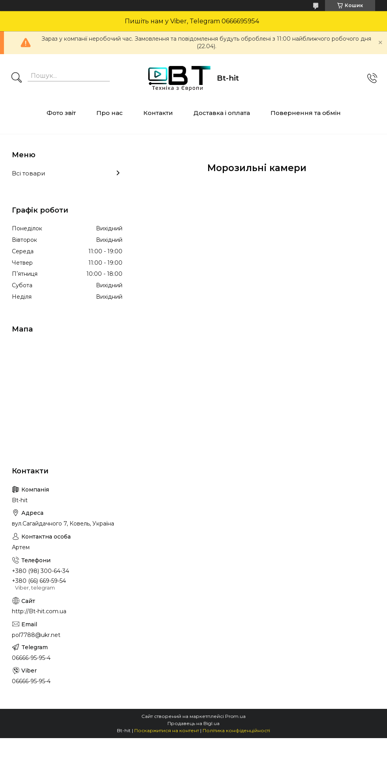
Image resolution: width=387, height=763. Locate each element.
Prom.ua (235, 716)
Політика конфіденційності (236, 730)
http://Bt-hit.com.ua (39, 611)
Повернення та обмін (306, 113)
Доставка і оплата (222, 113)
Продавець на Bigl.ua (193, 723)
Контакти (158, 113)
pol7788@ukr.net (36, 635)
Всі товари (28, 173)
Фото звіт (61, 113)
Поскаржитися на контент (166, 730)
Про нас (109, 113)
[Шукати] (16, 78)
